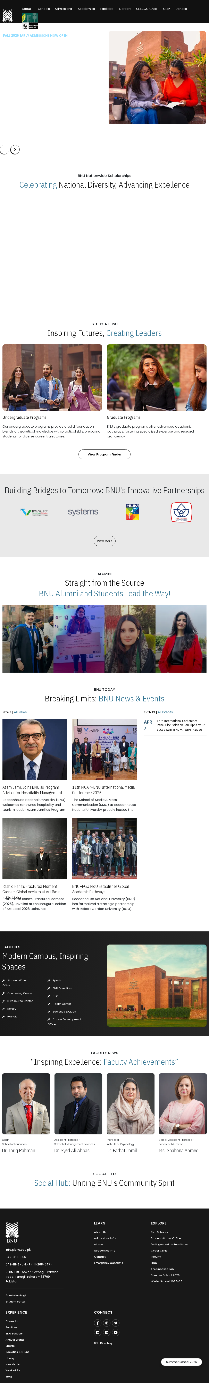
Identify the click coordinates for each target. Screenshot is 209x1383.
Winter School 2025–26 (166, 1281)
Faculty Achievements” (140, 1061)
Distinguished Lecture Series (169, 1244)
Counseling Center (17, 993)
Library (9, 1009)
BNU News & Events (131, 698)
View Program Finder (105, 454)
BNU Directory (103, 1343)
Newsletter (13, 1364)
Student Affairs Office (166, 1238)
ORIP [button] (166, 9)
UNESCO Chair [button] (146, 9)
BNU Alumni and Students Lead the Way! (104, 593)
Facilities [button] (106, 9)
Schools (44, 9)
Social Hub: (52, 1182)
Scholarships (70, 91)
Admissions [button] (63, 9)
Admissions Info (105, 1238)
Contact (100, 1257)
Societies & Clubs (62, 1012)
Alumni (98, 1244)
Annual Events (15, 1340)
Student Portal (15, 1302)
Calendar (12, 1321)
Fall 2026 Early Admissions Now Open (35, 35)
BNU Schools (159, 1232)
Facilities (11, 1327)
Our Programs (41, 91)
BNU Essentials (60, 988)
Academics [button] (86, 9)
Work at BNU (14, 1370)
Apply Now (14, 91)
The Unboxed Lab (162, 1269)
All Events (165, 712)
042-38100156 (16, 1257)
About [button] (27, 9)
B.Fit (53, 996)
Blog (9, 1376)
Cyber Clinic (159, 1251)
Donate (181, 9)
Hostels (9, 1016)
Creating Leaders (134, 332)
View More (104, 541)
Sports (54, 980)
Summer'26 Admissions (23, 104)
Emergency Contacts (108, 1263)
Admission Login (16, 1295)
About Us (100, 1232)
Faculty (156, 1257)
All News (20, 712)
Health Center (59, 1004)
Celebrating (38, 184)
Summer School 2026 (181, 1362)
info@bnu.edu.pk (18, 1250)
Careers (125, 9)
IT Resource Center (17, 1001)
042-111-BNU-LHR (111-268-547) (29, 1264)
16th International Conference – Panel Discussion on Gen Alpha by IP (181, 723)
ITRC (154, 1263)
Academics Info (104, 1251)
